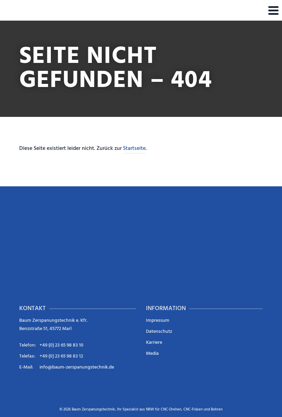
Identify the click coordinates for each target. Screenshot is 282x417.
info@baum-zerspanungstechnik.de (77, 367)
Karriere (154, 343)
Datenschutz (159, 332)
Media (152, 354)
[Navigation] (273, 10)
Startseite (134, 148)
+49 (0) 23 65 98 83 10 (61, 345)
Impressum (157, 321)
